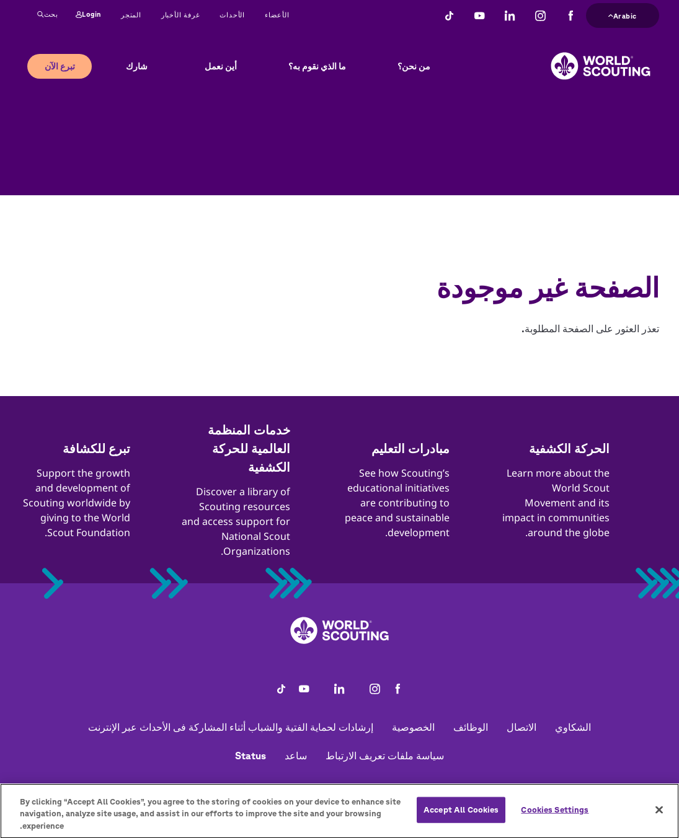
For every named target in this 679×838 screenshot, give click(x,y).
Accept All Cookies (461, 818)
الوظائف (470, 727)
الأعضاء (277, 15)
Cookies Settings (554, 818)
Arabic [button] (622, 14)
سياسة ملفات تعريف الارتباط (385, 755)
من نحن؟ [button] (413, 66)
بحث (47, 15)
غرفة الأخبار (180, 15)
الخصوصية (413, 727)
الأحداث (232, 15)
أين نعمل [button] (221, 66)
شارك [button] (137, 66)
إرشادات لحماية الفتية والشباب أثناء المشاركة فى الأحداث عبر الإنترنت (230, 727)
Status (250, 755)
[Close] (659, 818)
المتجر (131, 15)
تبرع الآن (60, 66)
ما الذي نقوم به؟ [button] (317, 66)
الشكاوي (573, 727)
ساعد (296, 755)
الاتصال (521, 727)
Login (88, 15)
